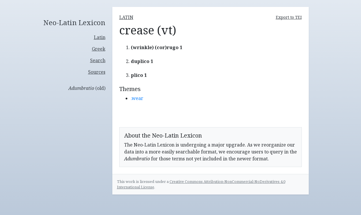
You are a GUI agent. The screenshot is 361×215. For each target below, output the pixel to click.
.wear (137, 98)
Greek (98, 49)
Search (97, 60)
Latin (99, 37)
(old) (86, 88)
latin (126, 17)
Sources (96, 72)
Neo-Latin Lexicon (74, 22)
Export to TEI (289, 17)
